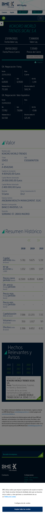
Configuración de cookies (22, 504)
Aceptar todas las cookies (22, 510)
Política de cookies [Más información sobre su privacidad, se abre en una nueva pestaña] (10, 498)
